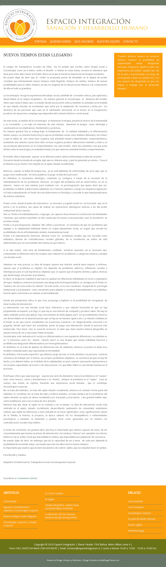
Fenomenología (136, 530)
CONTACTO (130, 41)
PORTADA (41, 41)
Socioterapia (9, 501)
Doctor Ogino (135, 524)
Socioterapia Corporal (139, 513)
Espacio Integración (64, 544)
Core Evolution (136, 507)
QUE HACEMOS (84, 41)
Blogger (60, 560)
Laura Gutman (135, 501)
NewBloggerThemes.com (109, 560)
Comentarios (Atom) (27, 478)
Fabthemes (76, 560)
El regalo (49, 499)
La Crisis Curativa (54, 493)
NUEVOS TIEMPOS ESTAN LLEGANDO (37, 55)
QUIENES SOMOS (60, 41)
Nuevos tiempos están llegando (19, 516)
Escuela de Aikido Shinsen (141, 519)
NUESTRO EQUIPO (108, 41)
